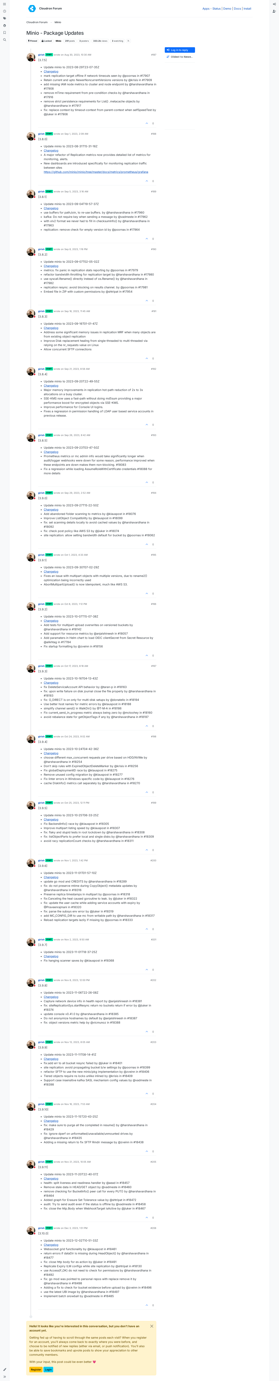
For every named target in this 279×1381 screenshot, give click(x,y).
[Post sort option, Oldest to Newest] (180, 57)
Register (36, 1369)
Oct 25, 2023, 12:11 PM (76, 802)
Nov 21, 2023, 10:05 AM (77, 1161)
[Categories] (4, 4)
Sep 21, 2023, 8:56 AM (77, 368)
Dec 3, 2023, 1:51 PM (76, 1228)
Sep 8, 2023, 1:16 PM (76, 249)
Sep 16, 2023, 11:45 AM (77, 311)
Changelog (51, 71)
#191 (154, 311)
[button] (4, 1369)
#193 (153, 435)
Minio (58, 41)
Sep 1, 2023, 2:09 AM (76, 133)
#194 (153, 492)
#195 (153, 554)
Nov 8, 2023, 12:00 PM (77, 980)
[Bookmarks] (4, 33)
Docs (237, 8)
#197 (153, 665)
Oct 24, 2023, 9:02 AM (77, 736)
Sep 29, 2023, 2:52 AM (77, 492)
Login (48, 1369)
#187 (153, 54)
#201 (153, 939)
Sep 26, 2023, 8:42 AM (77, 435)
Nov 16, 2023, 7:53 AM (77, 1104)
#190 (153, 249)
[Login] (274, 4)
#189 (153, 191)
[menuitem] (274, 4)
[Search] (4, 40)
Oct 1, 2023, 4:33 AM (76, 554)
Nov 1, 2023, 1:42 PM (76, 860)
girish (41, 54)
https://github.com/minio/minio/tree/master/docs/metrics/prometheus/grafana (96, 172)
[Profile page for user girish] (31, 57)
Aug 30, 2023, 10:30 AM (77, 54)
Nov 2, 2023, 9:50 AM (76, 939)
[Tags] (4, 18)
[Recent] (4, 11)
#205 (153, 1161)
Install (247, 8)
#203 (153, 1042)
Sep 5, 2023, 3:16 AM (76, 191)
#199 (153, 802)
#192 (153, 368)
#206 (153, 1228)
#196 (153, 604)
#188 (153, 133)
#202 (153, 980)
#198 (153, 736)
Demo (227, 8)
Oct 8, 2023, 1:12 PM (75, 604)
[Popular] (4, 25)
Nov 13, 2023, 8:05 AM (77, 1042)
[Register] (274, 11)
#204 (153, 1104)
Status (216, 8)
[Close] (152, 1326)
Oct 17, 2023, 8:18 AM (76, 665)
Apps (205, 8)
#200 (153, 860)
